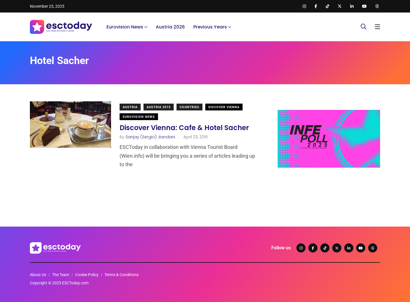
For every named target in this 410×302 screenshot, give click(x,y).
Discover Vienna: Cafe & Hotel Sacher (184, 127)
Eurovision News (124, 27)
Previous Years (210, 27)
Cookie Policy (87, 274)
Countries (189, 107)
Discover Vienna (223, 107)
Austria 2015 (159, 107)
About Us (38, 274)
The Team (60, 274)
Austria (130, 107)
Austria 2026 (170, 27)
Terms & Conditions (121, 274)
